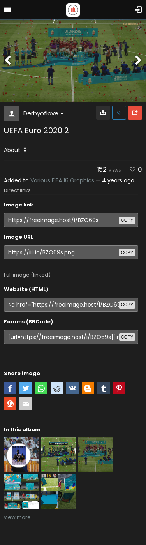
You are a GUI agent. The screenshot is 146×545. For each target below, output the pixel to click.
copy (127, 220)
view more (17, 517)
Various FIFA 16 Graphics (62, 180)
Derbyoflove (43, 113)
